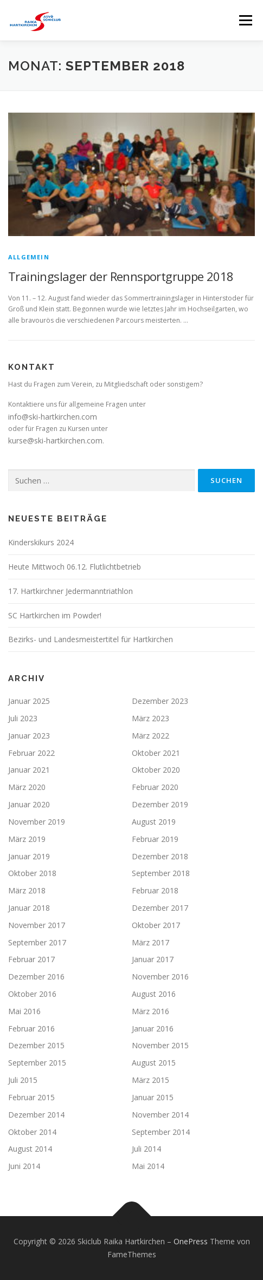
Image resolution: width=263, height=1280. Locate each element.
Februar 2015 (31, 1097)
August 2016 (154, 994)
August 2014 (30, 1149)
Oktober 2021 (156, 753)
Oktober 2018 (32, 873)
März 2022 (150, 735)
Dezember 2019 (160, 804)
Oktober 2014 (32, 1132)
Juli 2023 (22, 718)
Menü (245, 20)
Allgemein (28, 257)
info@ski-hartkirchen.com (52, 417)
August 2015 (154, 1062)
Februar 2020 (155, 787)
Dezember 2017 (160, 908)
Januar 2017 (153, 959)
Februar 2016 (31, 1028)
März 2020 (27, 787)
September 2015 (37, 1062)
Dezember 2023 (160, 701)
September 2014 (161, 1132)
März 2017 (150, 942)
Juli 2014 (146, 1149)
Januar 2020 (29, 804)
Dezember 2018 (160, 856)
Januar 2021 (29, 770)
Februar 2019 (155, 839)
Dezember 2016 (36, 976)
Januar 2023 (29, 735)
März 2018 (27, 890)
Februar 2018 (155, 890)
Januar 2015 (153, 1097)
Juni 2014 (24, 1166)
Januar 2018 (29, 908)
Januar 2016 (153, 1028)
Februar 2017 (31, 959)
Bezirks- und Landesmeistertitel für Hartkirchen (90, 639)
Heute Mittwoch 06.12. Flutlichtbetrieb (74, 566)
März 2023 (150, 718)
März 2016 (150, 1011)
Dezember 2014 (36, 1114)
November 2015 (160, 1045)
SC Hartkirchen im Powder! (54, 615)
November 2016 (160, 976)
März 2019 (27, 839)
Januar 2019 (29, 856)
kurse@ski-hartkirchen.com (55, 440)
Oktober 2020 (156, 770)
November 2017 (36, 925)
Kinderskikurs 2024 (41, 542)
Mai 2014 (148, 1166)
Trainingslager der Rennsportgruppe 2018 (121, 276)
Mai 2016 (24, 1011)
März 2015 (150, 1080)
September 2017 (37, 942)
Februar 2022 (31, 753)
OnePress (191, 1241)
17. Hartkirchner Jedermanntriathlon (70, 591)
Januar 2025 (29, 701)
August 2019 (154, 822)
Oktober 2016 (32, 994)
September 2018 (161, 873)
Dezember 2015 (36, 1045)
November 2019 (36, 822)
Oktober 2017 (156, 925)
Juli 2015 (22, 1080)
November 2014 (160, 1114)
